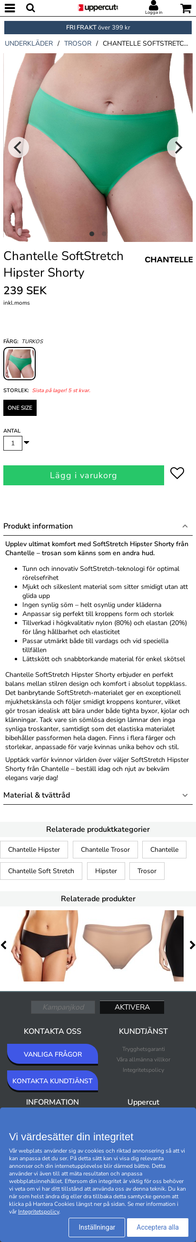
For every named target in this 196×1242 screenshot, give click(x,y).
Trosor (147, 871)
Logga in (153, 12)
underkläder (29, 43)
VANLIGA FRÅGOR (53, 1054)
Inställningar (96, 1227)
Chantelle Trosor (105, 849)
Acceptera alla (158, 1227)
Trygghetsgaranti (143, 1049)
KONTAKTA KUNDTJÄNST (52, 1081)
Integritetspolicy (143, 1070)
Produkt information (38, 526)
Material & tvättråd (36, 795)
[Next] (177, 147)
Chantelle (164, 849)
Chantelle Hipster (34, 849)
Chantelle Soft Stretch (41, 871)
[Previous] (18, 147)
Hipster (106, 871)
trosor (77, 43)
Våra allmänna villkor (143, 1059)
